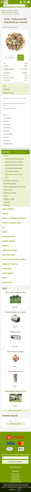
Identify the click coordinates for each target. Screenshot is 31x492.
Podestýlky (7, 202)
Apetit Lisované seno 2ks (15, 371)
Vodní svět (6, 269)
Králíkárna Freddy (15, 332)
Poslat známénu (8, 93)
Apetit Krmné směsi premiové (14, 165)
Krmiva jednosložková (12, 171)
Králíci (5, 214)
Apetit (26, 66)
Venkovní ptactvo (10, 264)
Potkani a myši (8, 237)
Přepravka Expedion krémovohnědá (15, 312)
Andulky (5, 246)
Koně (4, 278)
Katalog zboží (15, 476)
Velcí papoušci (8, 255)
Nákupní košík (15, 477)
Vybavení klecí (8, 190)
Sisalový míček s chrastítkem (15, 351)
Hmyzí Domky (7, 273)
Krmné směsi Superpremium (14, 168)
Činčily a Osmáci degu (11, 223)
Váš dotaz (6, 89)
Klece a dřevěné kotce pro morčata (14, 187)
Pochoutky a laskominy (11, 180)
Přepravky (7, 205)
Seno (6, 177)
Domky (6, 196)
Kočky (4, 232)
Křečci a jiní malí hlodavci (13, 218)
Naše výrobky (8, 209)
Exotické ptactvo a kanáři (13, 260)
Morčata (6, 152)
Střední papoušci (9, 250)
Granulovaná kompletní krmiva (14, 159)
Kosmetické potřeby (10, 183)
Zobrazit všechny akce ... (15, 410)
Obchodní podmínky (15, 481)
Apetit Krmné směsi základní (14, 162)
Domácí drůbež (8, 241)
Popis (5, 86)
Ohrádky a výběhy (9, 199)
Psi (3, 227)
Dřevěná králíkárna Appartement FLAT (15, 391)
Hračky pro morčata (10, 193)
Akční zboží (7, 283)
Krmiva (6, 156)
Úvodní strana (15, 474)
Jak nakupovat (15, 479)
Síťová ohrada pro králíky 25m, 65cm (15, 292)
